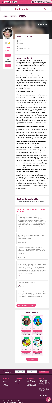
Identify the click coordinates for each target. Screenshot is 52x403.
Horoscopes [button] (27, 5)
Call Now (8, 55)
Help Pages (17, 383)
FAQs (16, 381)
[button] (26, 9)
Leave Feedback (8, 65)
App (13, 5)
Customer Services (45, 5)
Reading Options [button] (19, 5)
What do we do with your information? (31, 386)
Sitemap (21, 402)
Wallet (9, 5)
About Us (5, 381)
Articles (38, 5)
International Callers (13, 402)
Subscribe (44, 372)
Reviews (33, 5)
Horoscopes (5, 385)
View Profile (26, 332)
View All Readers (32, 359)
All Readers (13, 16)
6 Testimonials (7, 60)
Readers (4, 383)
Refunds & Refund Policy (31, 382)
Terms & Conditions (31, 384)
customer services (45, 387)
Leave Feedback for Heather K (26, 305)
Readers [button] (5, 5)
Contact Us (17, 380)
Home (5, 16)
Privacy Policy (30, 380)
